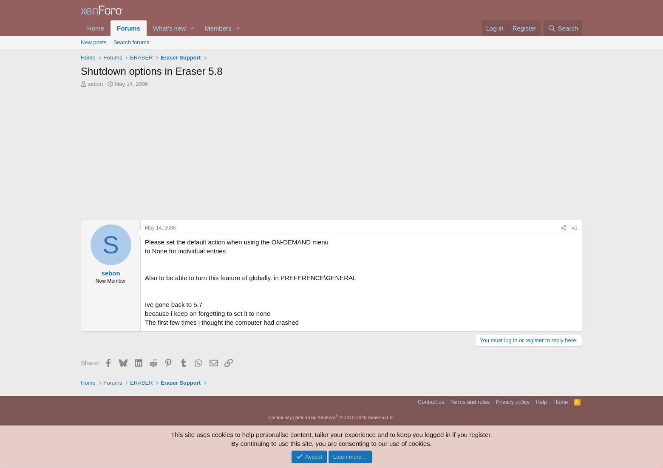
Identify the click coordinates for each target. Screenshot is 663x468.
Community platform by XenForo (331, 417)
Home (95, 28)
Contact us (431, 402)
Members (218, 28)
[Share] (563, 228)
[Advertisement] (331, 151)
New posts (94, 42)
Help (541, 402)
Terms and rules (470, 402)
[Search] (563, 28)
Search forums (131, 42)
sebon (95, 84)
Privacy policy (513, 402)
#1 (575, 228)
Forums (128, 28)
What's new (169, 28)
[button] (192, 28)
